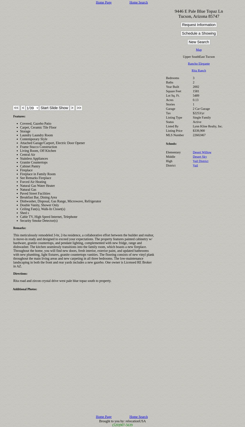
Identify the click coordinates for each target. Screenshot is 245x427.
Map (199, 50)
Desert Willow (202, 152)
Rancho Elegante (199, 63)
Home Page (104, 2)
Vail (195, 165)
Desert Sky (200, 156)
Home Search (139, 2)
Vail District (200, 161)
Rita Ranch (199, 70)
